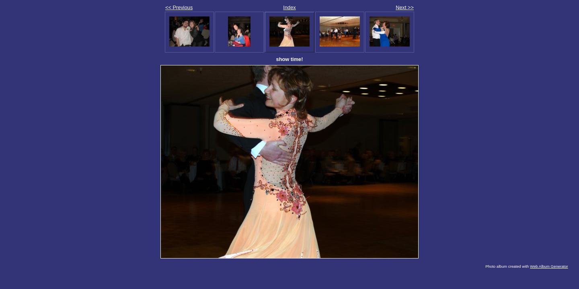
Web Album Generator (549, 266)
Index (289, 7)
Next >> (405, 7)
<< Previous (179, 7)
